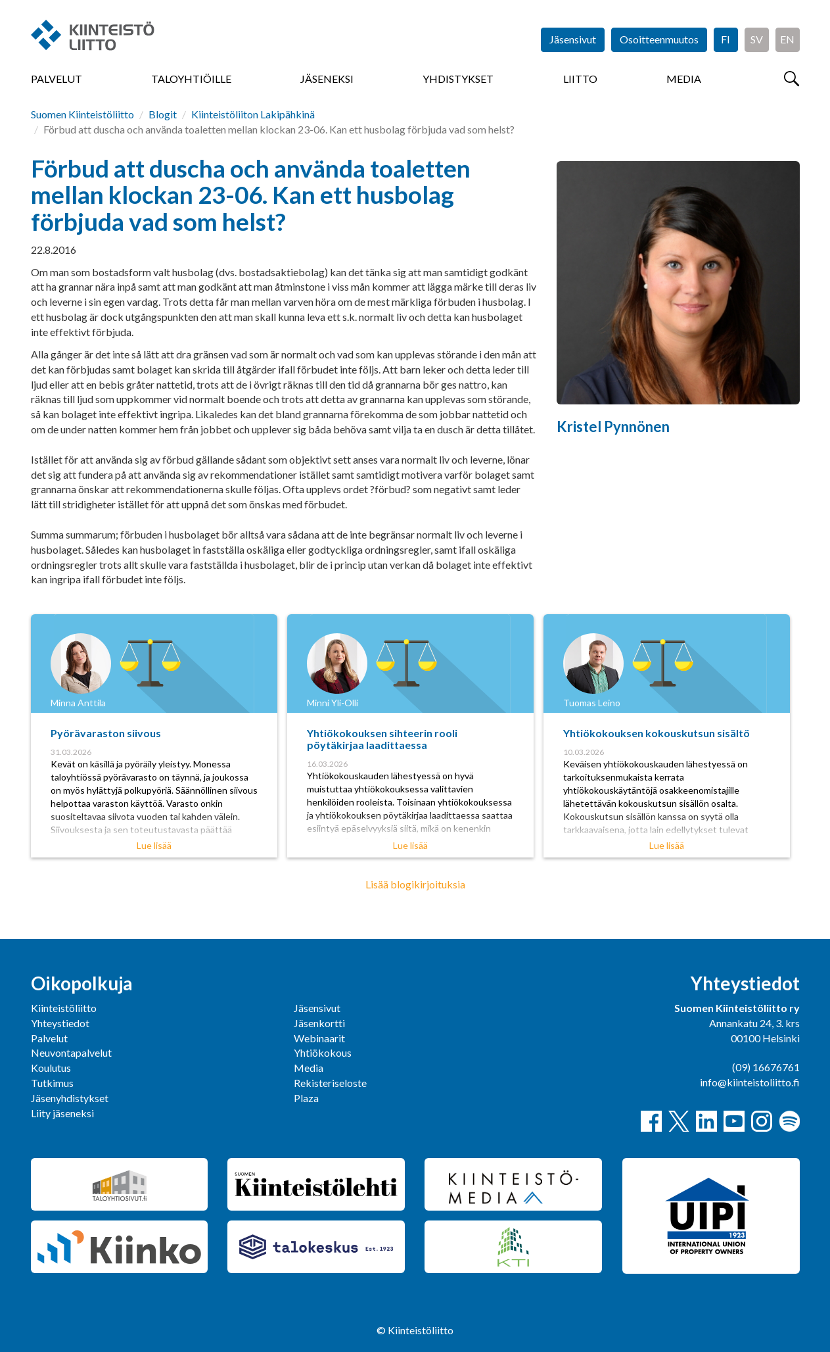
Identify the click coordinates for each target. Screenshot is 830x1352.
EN (787, 39)
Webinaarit (319, 1038)
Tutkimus (52, 1082)
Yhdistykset (458, 78)
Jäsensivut (572, 39)
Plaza (306, 1098)
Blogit (163, 114)
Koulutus (51, 1067)
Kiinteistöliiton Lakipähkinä (253, 114)
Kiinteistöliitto (64, 1008)
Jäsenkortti (319, 1023)
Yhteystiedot (60, 1023)
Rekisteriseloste (330, 1082)
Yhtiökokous (323, 1052)
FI (725, 39)
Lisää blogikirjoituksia (415, 884)
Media (683, 78)
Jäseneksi (327, 78)
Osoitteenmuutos (659, 39)
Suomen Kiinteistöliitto (82, 114)
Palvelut (56, 78)
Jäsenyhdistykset (69, 1098)
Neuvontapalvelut (71, 1052)
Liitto (580, 78)
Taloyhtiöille (191, 78)
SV (756, 39)
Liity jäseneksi (62, 1113)
